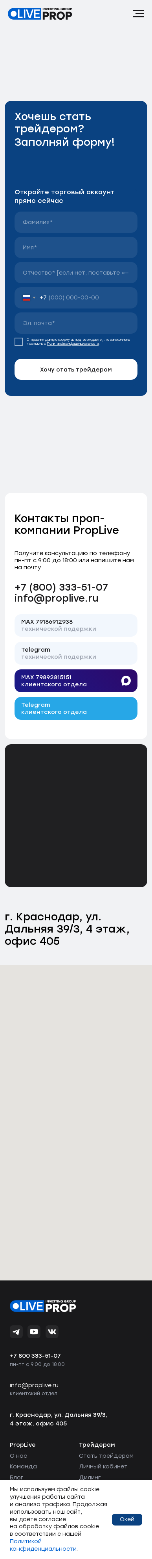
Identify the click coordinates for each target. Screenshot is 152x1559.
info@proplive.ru (57, 598)
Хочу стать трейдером (76, 369)
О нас (18, 1455)
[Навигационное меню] (138, 14)
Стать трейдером (106, 1455)
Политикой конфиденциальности (73, 344)
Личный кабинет (103, 1466)
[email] (76, 323)
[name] (76, 222)
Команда (23, 1466)
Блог (16, 1477)
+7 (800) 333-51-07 (61, 587)
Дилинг (90, 1477)
